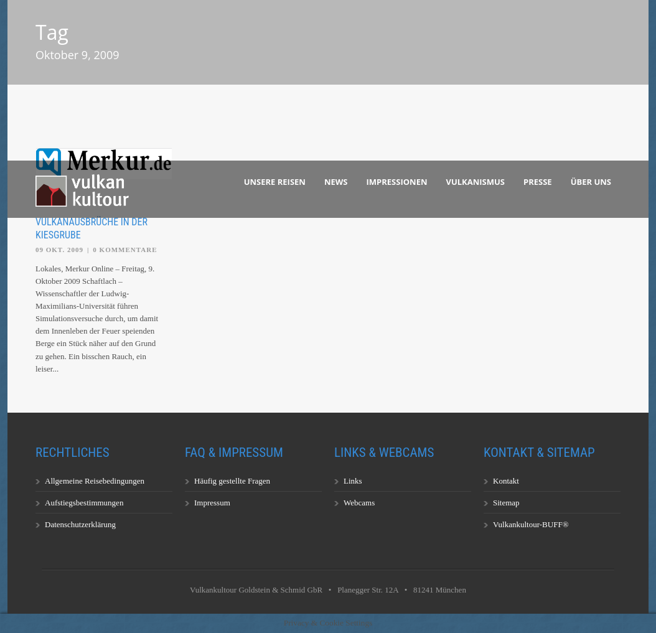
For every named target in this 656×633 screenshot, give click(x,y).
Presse (537, 181)
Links (353, 480)
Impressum (212, 502)
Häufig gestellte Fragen (232, 480)
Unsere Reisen (275, 181)
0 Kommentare (125, 249)
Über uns (591, 181)
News (336, 181)
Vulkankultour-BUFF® (531, 524)
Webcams (359, 502)
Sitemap (506, 502)
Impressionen (397, 181)
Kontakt (506, 480)
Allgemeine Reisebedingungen (94, 480)
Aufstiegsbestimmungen (84, 502)
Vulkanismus (475, 181)
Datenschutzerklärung (80, 524)
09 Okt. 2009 (59, 249)
